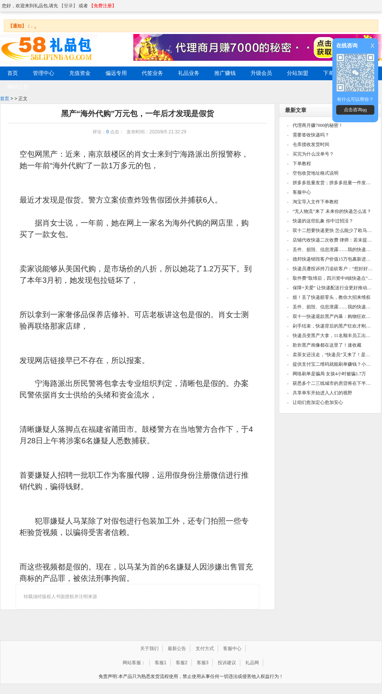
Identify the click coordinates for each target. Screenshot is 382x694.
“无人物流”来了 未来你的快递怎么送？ (332, 211)
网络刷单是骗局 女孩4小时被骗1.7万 (329, 373)
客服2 (182, 662)
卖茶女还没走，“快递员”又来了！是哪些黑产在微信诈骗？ (333, 354)
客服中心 (302, 192)
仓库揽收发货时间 (311, 144)
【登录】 (68, 5)
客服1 (161, 662)
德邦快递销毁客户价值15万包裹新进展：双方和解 (333, 259)
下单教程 (302, 163)
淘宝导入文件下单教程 (315, 201)
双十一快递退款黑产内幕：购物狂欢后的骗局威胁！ (333, 316)
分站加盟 (297, 73)
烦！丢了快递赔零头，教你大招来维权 (332, 297)
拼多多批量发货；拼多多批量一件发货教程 (333, 182)
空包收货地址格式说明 (315, 173)
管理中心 (43, 73)
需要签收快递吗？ (311, 135)
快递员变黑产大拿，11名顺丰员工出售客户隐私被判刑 (333, 335)
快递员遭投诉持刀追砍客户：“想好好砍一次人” (333, 268)
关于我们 (149, 648)
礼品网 (252, 662)
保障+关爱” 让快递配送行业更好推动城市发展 (333, 287)
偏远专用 (116, 73)
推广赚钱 (225, 73)
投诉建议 (227, 662)
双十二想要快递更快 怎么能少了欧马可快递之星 (333, 230)
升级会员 (261, 73)
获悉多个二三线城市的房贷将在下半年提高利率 (333, 383)
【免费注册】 (103, 5)
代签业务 (152, 73)
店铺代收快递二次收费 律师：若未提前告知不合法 (333, 240)
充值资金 (80, 73)
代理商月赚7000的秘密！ (318, 125)
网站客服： (134, 662)
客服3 (203, 662)
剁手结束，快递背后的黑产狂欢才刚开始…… (333, 326)
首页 (4, 98)
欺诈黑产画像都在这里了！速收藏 (327, 345)
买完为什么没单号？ (313, 154)
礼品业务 (188, 73)
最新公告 (177, 648)
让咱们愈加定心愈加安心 (318, 402)
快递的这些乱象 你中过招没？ (323, 221)
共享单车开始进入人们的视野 (322, 393)
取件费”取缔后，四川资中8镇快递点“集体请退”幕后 (333, 278)
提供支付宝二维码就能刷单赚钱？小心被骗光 (333, 364)
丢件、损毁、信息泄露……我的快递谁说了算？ (333, 249)
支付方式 (205, 648)
